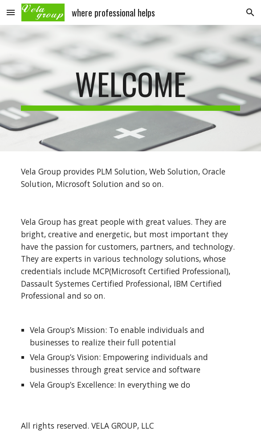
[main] (130, 88)
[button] (10, 12)
